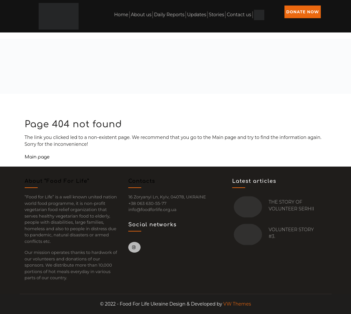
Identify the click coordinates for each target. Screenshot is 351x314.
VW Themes (236, 304)
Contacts (141, 181)
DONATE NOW (302, 11)
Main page (37, 157)
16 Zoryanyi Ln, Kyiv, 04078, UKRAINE (167, 196)
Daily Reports (169, 15)
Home (121, 15)
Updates (196, 15)
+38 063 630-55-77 (147, 203)
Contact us (239, 15)
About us (141, 15)
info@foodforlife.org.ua (152, 209)
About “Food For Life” (57, 181)
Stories (216, 15)
